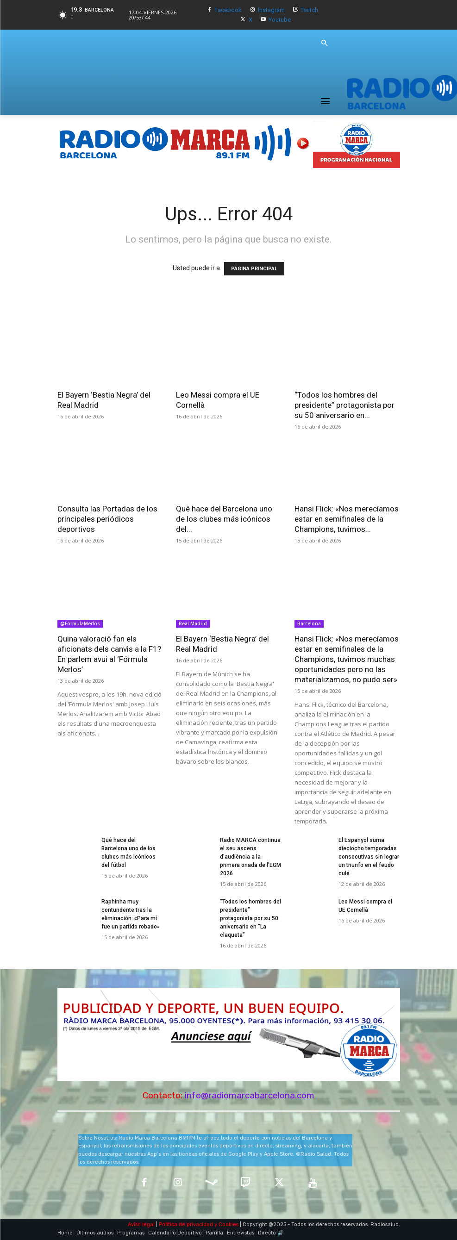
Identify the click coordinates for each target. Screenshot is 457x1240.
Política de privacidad (186, 1224)
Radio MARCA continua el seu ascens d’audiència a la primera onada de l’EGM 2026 (250, 857)
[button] (324, 43)
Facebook (228, 9)
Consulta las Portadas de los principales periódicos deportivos (107, 519)
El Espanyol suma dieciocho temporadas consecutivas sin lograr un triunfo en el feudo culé (368, 857)
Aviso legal (141, 1224)
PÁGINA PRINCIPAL (254, 269)
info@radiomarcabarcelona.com (249, 1095)
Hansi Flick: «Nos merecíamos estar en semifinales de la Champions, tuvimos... (346, 519)
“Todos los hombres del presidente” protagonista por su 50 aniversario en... (344, 405)
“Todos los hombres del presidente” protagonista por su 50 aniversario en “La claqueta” (250, 918)
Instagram (271, 9)
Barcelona (309, 623)
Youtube (280, 19)
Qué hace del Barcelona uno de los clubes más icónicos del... (224, 519)
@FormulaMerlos (80, 623)
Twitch (309, 9)
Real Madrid (193, 623)
